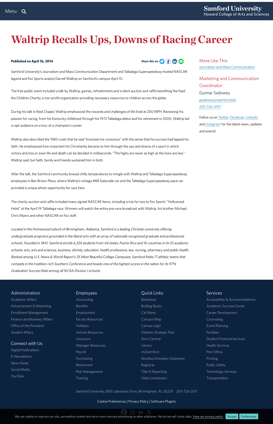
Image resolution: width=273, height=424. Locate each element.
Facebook (237, 117)
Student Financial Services (225, 338)
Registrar (148, 365)
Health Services (217, 345)
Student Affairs (22, 332)
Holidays (82, 325)
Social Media (20, 369)
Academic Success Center (225, 306)
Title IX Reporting (154, 371)
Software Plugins (163, 401)
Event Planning (217, 325)
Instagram (213, 124)
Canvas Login (151, 325)
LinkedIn (252, 117)
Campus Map (151, 319)
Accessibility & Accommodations (230, 299)
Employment (85, 312)
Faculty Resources (89, 319)
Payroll (81, 351)
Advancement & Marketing (31, 306)
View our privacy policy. (208, 416)
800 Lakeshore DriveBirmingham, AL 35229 (139, 391)
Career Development (221, 312)
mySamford (150, 351)
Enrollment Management (29, 312)
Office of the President (27, 325)
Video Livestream (154, 378)
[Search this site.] (24, 11)
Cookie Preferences (111, 401)
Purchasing (84, 358)
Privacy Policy (138, 401)
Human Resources (89, 332)
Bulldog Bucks (151, 306)
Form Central (151, 338)
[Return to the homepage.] (236, 14)
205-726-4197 (210, 106)
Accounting (84, 299)
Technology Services (221, 371)
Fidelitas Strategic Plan (157, 332)
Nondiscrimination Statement (163, 358)
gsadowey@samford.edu (217, 99)
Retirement (84, 365)
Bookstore (148, 299)
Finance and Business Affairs (32, 319)
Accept (232, 416)
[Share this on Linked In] (174, 61)
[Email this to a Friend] (181, 61)
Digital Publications (25, 350)
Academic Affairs (24, 299)
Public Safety (215, 365)
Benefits (82, 306)
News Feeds (19, 363)
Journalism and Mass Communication (227, 67)
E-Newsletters (21, 356)
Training (82, 378)
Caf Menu (148, 312)
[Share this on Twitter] (162, 61)
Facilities (212, 332)
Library (146, 345)
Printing (212, 358)
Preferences (248, 416)
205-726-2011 (186, 391)
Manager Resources (91, 345)
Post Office (214, 351)
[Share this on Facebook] (168, 61)
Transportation (217, 378)
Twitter (223, 117)
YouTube (17, 376)
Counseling (214, 319)
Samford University (91, 391)
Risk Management (89, 371)
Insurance (83, 338)
